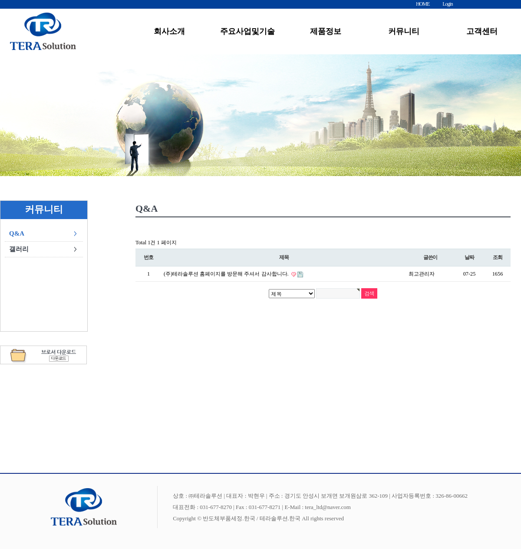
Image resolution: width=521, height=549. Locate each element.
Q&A (16, 233)
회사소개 (169, 31)
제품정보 (325, 31)
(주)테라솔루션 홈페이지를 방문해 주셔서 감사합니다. (227, 274)
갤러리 (19, 249)
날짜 (469, 257)
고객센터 (482, 31)
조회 (497, 257)
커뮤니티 (403, 31)
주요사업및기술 (247, 31)
